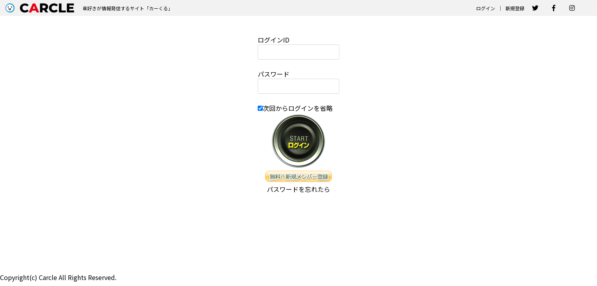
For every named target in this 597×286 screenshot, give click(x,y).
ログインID (273, 39)
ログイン (485, 8)
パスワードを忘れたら (298, 189)
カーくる (158, 8)
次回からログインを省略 (298, 108)
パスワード (273, 74)
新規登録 (514, 8)
